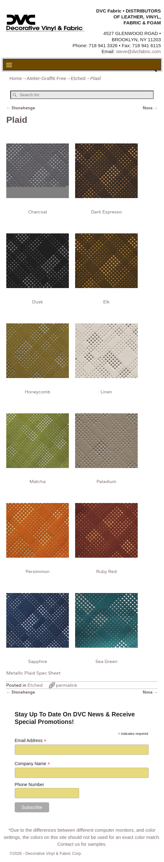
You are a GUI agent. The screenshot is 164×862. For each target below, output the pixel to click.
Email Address (31, 741)
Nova (150, 107)
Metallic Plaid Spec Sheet (33, 673)
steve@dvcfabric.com (138, 51)
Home (15, 78)
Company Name (32, 764)
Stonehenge (20, 107)
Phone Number (29, 784)
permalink (66, 685)
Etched (78, 78)
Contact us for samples (81, 844)
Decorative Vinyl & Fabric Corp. (53, 853)
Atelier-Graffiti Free (46, 78)
